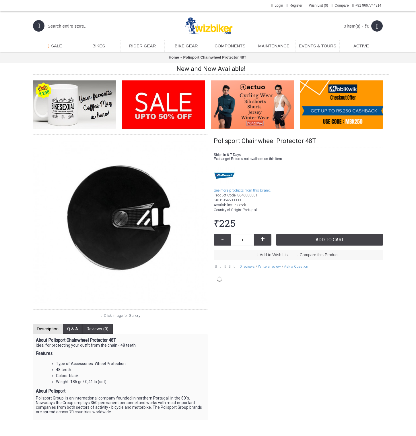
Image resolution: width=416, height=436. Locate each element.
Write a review (269, 266)
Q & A (72, 328)
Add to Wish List (274, 254)
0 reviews (247, 266)
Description (48, 328)
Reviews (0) (97, 328)
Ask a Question (296, 266)
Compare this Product (319, 254)
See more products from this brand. (242, 190)
